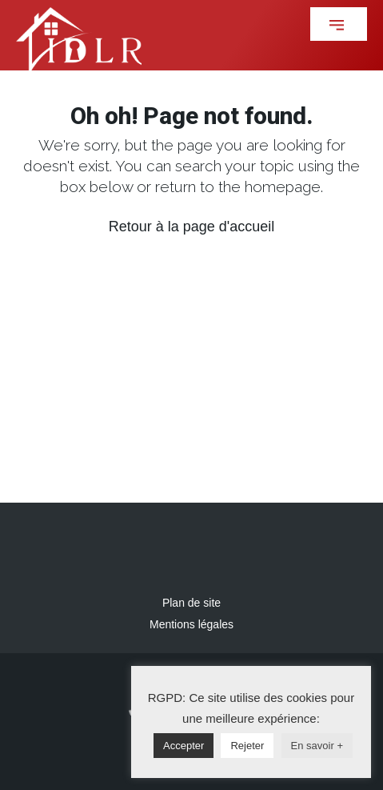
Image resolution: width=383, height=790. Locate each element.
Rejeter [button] (247, 746)
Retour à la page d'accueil (192, 227)
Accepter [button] (183, 746)
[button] (338, 24)
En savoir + (317, 746)
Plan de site (191, 602)
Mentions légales (191, 624)
